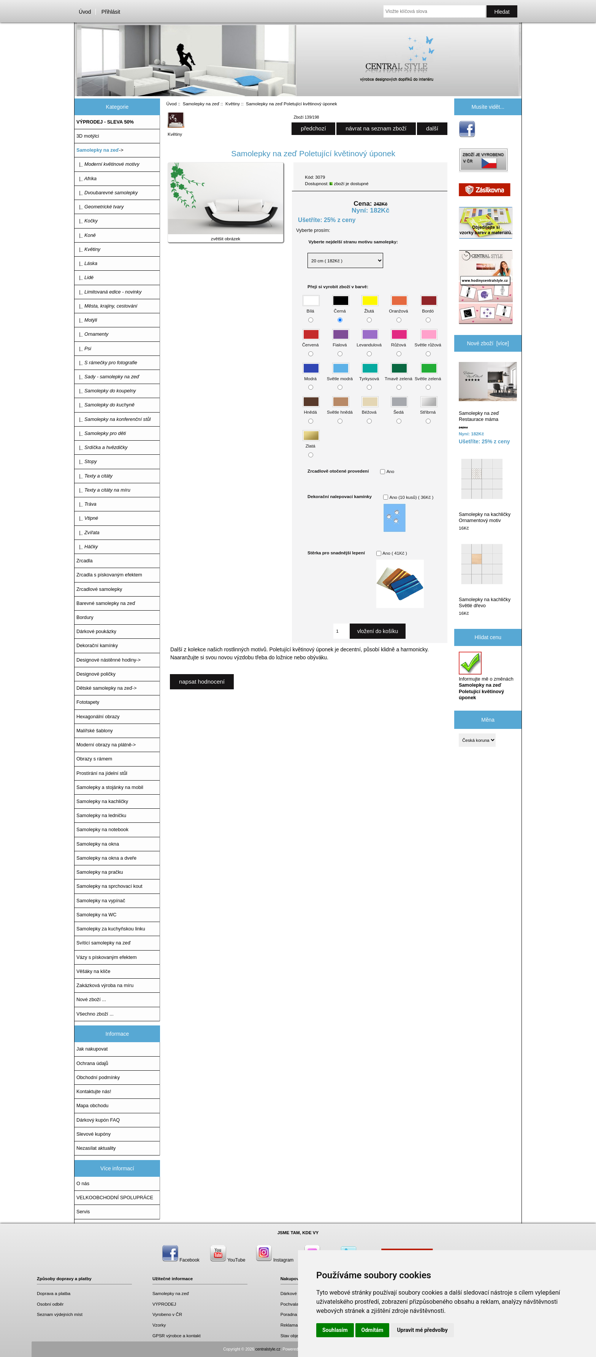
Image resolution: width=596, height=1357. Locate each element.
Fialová (340, 341)
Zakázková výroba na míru (104, 985)
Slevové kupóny (93, 1134)
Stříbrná (428, 408)
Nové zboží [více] (488, 343)
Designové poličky (96, 674)
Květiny (232, 103)
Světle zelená (428, 374)
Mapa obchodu (92, 1105)
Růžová (399, 341)
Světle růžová (428, 341)
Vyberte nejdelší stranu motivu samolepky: (353, 242)
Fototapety (87, 702)
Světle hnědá (340, 408)
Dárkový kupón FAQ (98, 1120)
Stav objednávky (297, 1335)
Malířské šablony (94, 730)
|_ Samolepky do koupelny (106, 391)
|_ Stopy (86, 461)
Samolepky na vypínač (100, 900)
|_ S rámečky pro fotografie (106, 362)
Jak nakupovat (92, 1049)
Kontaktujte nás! (93, 1091)
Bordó (428, 307)
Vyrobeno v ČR (167, 1314)
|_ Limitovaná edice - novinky (108, 292)
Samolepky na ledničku (101, 815)
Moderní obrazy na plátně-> (106, 745)
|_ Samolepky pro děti (101, 433)
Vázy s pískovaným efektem (106, 957)
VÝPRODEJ (164, 1303)
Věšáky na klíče (93, 971)
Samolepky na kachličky (102, 801)
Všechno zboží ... (95, 1014)
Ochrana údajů (92, 1063)
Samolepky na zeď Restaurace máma (488, 392)
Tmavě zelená (398, 374)
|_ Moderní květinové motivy (107, 164)
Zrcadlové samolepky (99, 589)
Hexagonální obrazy (97, 716)
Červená (311, 341)
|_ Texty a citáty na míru (103, 490)
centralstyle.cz (268, 1349)
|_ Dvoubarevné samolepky (107, 192)
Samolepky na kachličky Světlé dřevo (484, 575)
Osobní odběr (50, 1303)
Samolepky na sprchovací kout (109, 886)
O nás (82, 1183)
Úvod (85, 12)
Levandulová (369, 341)
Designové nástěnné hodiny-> (108, 660)
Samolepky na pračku (99, 872)
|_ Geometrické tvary (100, 207)
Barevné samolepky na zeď (105, 603)
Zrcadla (84, 560)
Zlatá (311, 442)
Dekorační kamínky (97, 645)
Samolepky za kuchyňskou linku (110, 929)
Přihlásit (110, 12)
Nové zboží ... (91, 999)
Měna (488, 719)
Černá (340, 307)
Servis (83, 1211)
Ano (391, 471)
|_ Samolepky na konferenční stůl (113, 419)
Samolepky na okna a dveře (106, 858)
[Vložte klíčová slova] (434, 11)
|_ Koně (86, 235)
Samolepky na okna (97, 844)
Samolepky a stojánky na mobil (109, 787)
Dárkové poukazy (298, 1293)
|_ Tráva (86, 504)
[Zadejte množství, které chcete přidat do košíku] (341, 631)
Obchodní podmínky (98, 1077)
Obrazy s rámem (94, 759)
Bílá (311, 307)
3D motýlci (87, 136)
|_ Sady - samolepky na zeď (107, 376)
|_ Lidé (85, 277)
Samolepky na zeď (201, 103)
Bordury (85, 617)
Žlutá (370, 307)
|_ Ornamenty (92, 334)
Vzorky (159, 1324)
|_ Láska (86, 263)
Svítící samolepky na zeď (103, 943)
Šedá (399, 408)
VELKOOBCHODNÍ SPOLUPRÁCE (114, 1197)
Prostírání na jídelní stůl (101, 773)
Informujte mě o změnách (486, 676)
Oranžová (398, 307)
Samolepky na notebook (102, 829)
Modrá (311, 374)
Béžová (370, 408)
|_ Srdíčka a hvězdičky (101, 447)
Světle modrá (340, 374)
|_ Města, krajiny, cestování (106, 306)
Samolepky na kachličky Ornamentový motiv (484, 490)
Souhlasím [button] (335, 1330)
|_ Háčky (87, 546)
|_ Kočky (87, 221)
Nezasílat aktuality (96, 1148)
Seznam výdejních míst (59, 1314)
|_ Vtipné (87, 518)
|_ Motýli (86, 320)
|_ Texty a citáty (94, 476)
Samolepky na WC (96, 914)
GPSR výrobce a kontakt (176, 1335)
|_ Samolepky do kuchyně (105, 405)
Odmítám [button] (372, 1330)
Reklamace (292, 1324)
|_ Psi (83, 348)
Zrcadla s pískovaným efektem (109, 575)
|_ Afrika (86, 178)
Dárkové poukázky (96, 631)
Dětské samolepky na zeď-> (106, 688)
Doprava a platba (53, 1293)
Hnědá (311, 408)
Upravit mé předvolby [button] (422, 1330)
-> (100, 150)
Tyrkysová (369, 374)
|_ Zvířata (88, 532)
